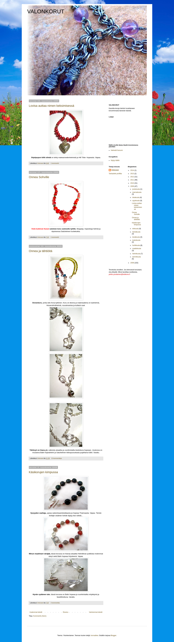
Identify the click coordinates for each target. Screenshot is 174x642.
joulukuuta (136, 189)
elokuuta (135, 229)
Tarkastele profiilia (115, 174)
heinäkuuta (136, 232)
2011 (132, 180)
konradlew (94, 635)
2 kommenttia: (55, 603)
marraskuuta (136, 192)
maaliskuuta (136, 248)
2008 (132, 263)
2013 (132, 174)
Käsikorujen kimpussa (43, 472)
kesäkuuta (136, 237)
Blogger (113, 635)
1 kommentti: (55, 163)
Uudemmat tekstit (35, 612)
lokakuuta (136, 197)
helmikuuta (136, 254)
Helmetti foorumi (117, 150)
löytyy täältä (115, 160)
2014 (132, 170)
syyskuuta (136, 201)
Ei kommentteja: (57, 458)
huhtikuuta (136, 245)
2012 (132, 177)
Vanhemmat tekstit (95, 612)
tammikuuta (136, 257)
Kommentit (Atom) (39, 616)
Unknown (115, 170)
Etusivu (65, 612)
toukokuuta (136, 240)
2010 (132, 183)
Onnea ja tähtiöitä (40, 251)
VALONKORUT (45, 11)
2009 (132, 186)
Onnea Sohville (39, 177)
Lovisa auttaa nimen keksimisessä (51, 105)
